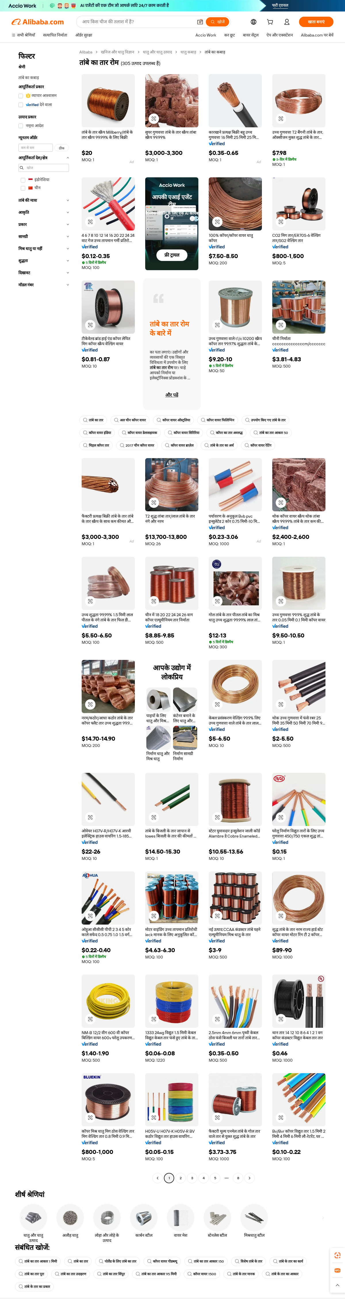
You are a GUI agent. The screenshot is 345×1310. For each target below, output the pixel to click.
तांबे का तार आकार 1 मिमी (38, 1261)
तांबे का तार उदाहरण (70, 1274)
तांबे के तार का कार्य (288, 1261)
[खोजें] (217, 21)
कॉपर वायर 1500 (201, 1274)
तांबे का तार (93, 420)
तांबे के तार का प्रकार (34, 1286)
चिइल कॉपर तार (96, 445)
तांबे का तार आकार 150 (206, 1261)
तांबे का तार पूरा (31, 1274)
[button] (200, 21)
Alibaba (85, 52)
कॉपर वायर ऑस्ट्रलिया (173, 420)
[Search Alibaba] (137, 22)
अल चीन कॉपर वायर (130, 420)
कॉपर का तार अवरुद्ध (226, 433)
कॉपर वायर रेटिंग (258, 445)
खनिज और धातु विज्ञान (117, 52)
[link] (337, 1255)
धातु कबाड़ (188, 52)
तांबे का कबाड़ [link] (215, 52)
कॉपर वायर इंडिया (97, 433)
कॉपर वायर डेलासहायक (139, 433)
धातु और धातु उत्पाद (157, 52)
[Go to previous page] (157, 1178)
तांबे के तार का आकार (282, 1274)
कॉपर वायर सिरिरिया (183, 433)
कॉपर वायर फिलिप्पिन (217, 420)
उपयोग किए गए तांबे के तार (265, 420)
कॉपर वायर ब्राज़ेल (179, 445)
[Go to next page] (249, 1178)
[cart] (271, 22)
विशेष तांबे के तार (248, 1261)
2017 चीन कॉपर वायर (137, 445)
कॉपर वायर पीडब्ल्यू (162, 1261)
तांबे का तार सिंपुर (111, 1274)
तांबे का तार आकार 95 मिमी (156, 1274)
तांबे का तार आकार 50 (271, 433)
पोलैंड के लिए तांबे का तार (117, 1261)
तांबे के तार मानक (241, 1274)
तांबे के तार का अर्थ (219, 445)
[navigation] (43, 616)
